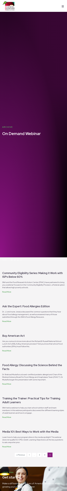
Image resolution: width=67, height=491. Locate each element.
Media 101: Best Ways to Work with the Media (30, 382)
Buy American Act (13, 286)
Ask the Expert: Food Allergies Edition (26, 257)
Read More (6, 242)
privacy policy (42, 484)
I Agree (31, 487)
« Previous (20, 405)
